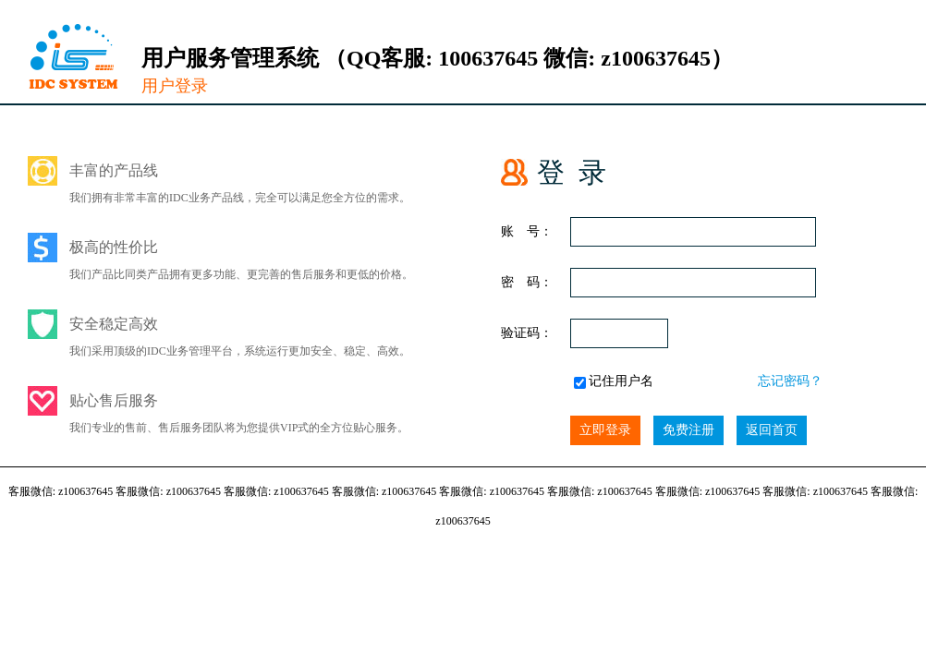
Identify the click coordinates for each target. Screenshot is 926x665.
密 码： (527, 282)
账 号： (527, 231)
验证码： (527, 333)
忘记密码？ (790, 381)
